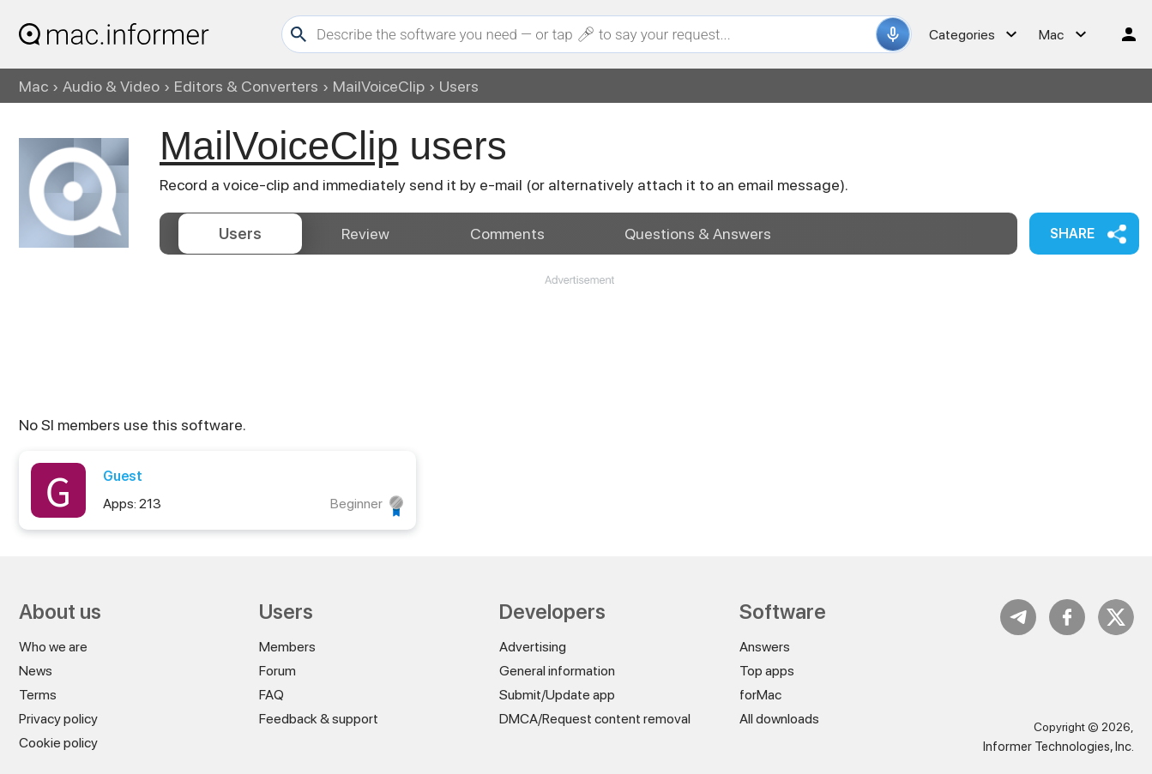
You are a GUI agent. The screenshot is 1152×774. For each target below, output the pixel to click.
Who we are (53, 647)
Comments (507, 234)
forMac (760, 695)
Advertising (532, 647)
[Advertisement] (579, 339)
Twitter (1116, 617)
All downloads (779, 719)
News (35, 671)
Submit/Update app (557, 695)
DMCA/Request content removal (595, 719)
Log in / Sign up (1121, 34)
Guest (122, 476)
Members (287, 647)
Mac (33, 86)
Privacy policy (58, 719)
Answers (697, 234)
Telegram (1018, 617)
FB (1067, 617)
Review (365, 234)
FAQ (271, 695)
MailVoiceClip (379, 86)
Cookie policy (58, 743)
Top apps (766, 671)
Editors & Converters (246, 86)
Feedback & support (318, 719)
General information (557, 671)
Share (1072, 233)
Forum (277, 671)
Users (240, 234)
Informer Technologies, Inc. (1058, 746)
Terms (38, 695)
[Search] (594, 34)
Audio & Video (111, 86)
